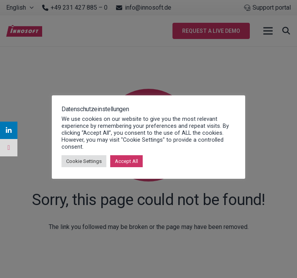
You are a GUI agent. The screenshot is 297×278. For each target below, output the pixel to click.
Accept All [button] (126, 161)
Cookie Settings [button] (84, 161)
